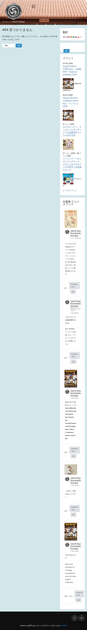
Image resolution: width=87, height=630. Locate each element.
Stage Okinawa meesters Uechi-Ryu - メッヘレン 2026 (71, 102)
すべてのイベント (70, 190)
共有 (73, 292)
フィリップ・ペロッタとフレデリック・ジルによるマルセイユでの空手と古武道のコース (72, 164)
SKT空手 (63, 625)
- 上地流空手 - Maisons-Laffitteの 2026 (72, 70)
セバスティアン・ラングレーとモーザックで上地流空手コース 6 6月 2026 (72, 131)
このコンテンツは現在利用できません (70, 320)
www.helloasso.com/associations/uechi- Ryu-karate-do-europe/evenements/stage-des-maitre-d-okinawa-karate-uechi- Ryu (70, 423)
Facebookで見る (74, 285)
